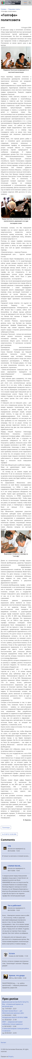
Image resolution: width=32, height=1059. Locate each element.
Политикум (6, 827)
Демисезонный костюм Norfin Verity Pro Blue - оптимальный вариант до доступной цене (15, 1004)
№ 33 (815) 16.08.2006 (9, 834)
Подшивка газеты (14, 9)
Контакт (3, 1042)
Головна (3, 9)
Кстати (12, 953)
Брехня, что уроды (17, 975)
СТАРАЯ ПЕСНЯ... (14, 866)
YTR (9, 846)
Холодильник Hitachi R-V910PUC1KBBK (15, 1017)
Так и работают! (14, 905)
